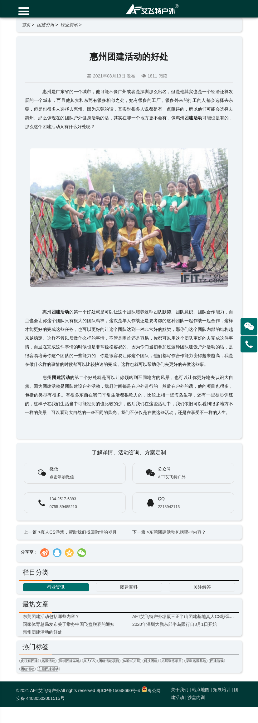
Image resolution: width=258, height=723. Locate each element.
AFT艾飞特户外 (172, 477)
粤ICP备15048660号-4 (118, 690)
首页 (26, 24)
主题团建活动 (48, 669)
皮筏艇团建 (29, 661)
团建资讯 (45, 24)
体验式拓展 (131, 661)
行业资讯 (69, 24)
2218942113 (169, 507)
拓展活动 (48, 661)
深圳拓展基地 (196, 661)
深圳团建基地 (69, 661)
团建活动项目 (109, 661)
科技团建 (151, 661)
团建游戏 (217, 661)
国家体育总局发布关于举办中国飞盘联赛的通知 (68, 624)
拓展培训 (222, 689)
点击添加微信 (62, 477)
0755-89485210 (63, 507)
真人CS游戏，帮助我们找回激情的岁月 (78, 532)
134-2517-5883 (63, 499)
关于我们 (179, 689)
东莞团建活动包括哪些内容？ (177, 532)
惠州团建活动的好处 (42, 632)
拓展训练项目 (171, 661)
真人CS (89, 661)
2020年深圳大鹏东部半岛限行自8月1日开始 (174, 624)
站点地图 (200, 689)
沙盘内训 (196, 697)
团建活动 (27, 669)
